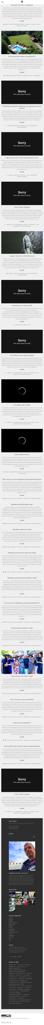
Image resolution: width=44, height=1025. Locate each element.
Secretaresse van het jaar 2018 (22, 306)
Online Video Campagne (22, 207)
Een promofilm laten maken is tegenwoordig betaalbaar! (22, 746)
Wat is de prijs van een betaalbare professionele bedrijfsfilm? (22, 479)
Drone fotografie (9, 24)
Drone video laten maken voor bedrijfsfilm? (22, 56)
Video (31, 75)
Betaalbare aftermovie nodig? (22, 529)
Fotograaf (27, 24)
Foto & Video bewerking (17, 224)
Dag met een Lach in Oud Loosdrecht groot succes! (22, 158)
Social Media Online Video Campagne (22, 355)
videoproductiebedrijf (22, 127)
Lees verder (22, 20)
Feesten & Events (12, 924)
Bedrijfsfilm (11, 921)
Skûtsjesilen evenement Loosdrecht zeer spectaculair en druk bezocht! (22, 107)
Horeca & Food (11, 929)
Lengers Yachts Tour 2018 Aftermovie (22, 256)
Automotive (11, 919)
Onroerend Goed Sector (13, 932)
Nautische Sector (12, 930)
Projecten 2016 (11, 935)
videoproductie (37, 75)
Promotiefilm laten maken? (22, 405)
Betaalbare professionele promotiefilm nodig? (22, 578)
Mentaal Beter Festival (22, 455)
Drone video (14, 75)
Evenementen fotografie (19, 24)
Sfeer (10, 938)
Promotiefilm (26, 75)
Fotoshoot (11, 927)
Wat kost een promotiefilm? (22, 723)
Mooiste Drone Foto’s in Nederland (22, 5)
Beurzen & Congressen (13, 922)
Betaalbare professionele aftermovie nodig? (22, 553)
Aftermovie (7, 75)
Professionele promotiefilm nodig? (22, 628)
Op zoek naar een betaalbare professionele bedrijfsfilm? (22, 603)
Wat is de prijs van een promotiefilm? (22, 699)
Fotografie (33, 24)
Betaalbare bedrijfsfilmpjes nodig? (22, 504)
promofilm (25, 25)
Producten (11, 933)
